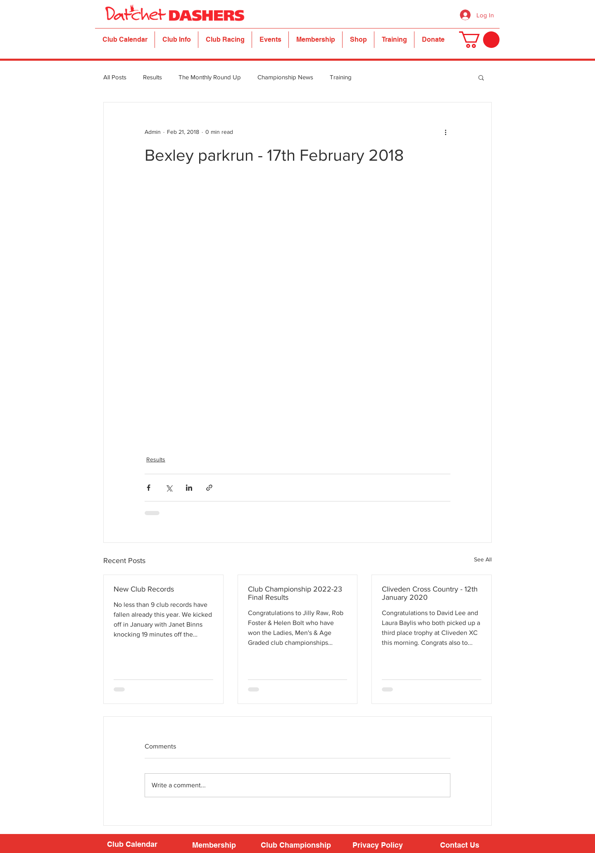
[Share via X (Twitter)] (169, 488)
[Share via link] (209, 488)
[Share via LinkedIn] (189, 488)
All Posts (114, 77)
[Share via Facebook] (148, 488)
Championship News (285, 77)
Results (152, 77)
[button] (176, 39)
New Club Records (144, 589)
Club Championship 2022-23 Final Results (295, 593)
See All (483, 559)
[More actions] (445, 132)
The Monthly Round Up (209, 77)
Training (341, 77)
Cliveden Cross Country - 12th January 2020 (430, 593)
